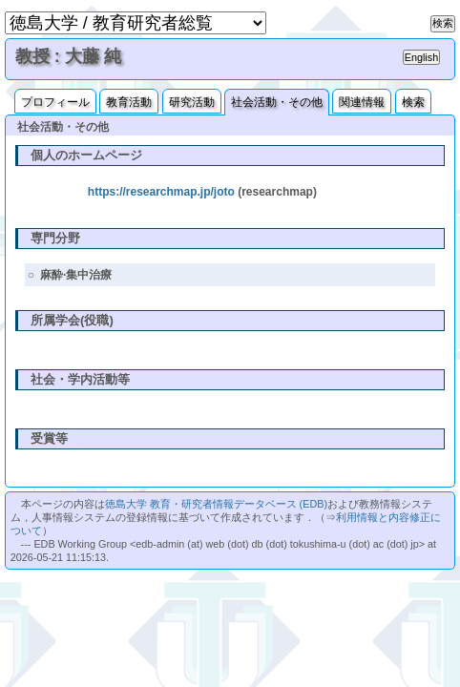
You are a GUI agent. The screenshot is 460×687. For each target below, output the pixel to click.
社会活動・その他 (277, 102)
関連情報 (362, 102)
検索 (413, 102)
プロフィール (55, 102)
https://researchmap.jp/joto (161, 191)
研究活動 (192, 102)
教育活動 (129, 102)
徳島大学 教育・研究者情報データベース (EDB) (216, 504)
